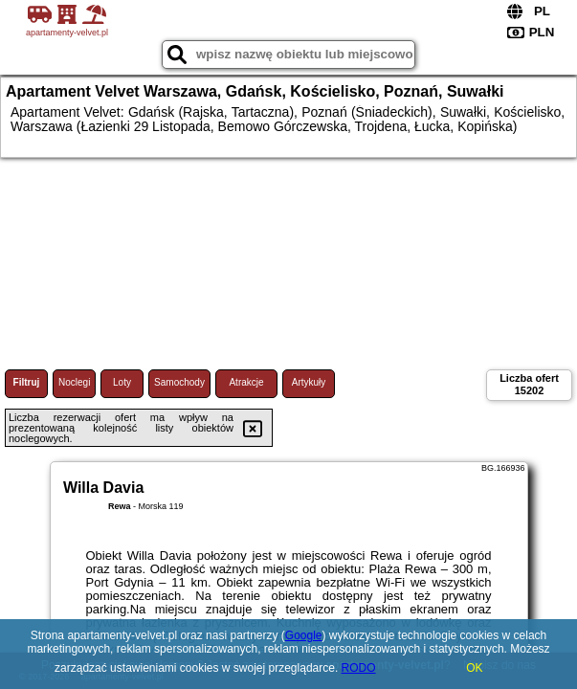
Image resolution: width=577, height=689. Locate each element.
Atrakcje (246, 382)
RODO (359, 668)
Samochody (179, 382)
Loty (122, 382)
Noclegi (74, 382)
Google (303, 635)
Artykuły (309, 382)
